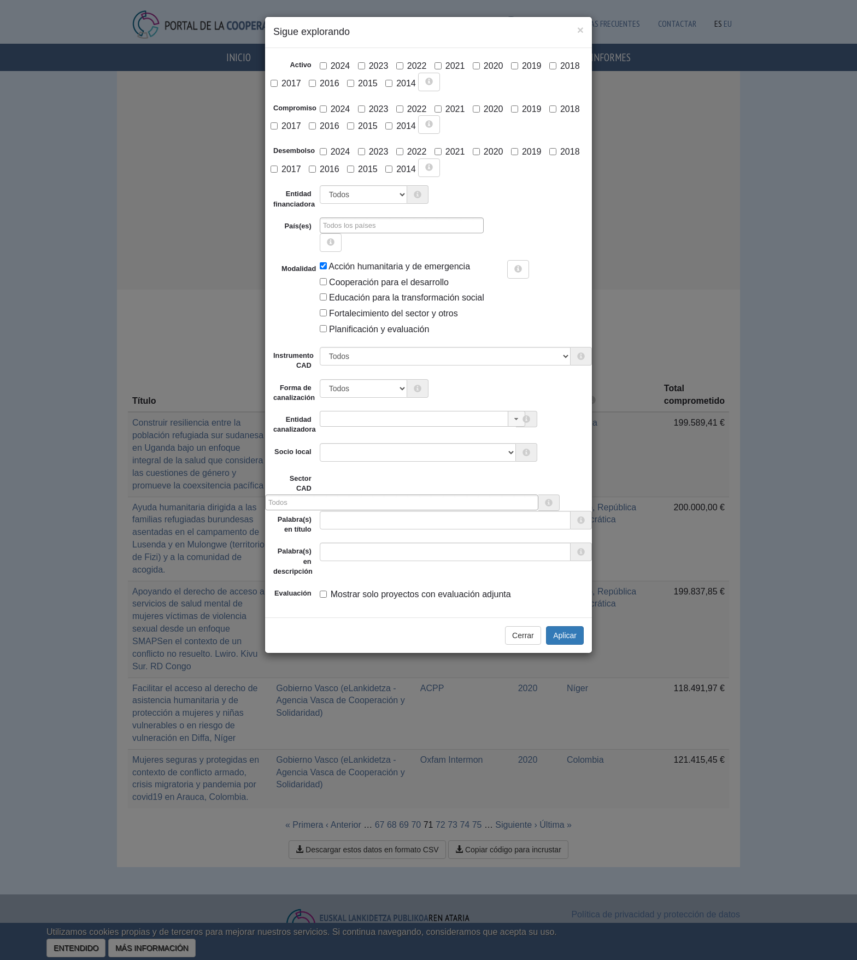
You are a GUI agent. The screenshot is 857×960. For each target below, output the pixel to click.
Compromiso (294, 108)
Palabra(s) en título (295, 524)
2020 (488, 65)
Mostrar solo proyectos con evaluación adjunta (415, 594)
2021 (450, 65)
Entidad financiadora (294, 199)
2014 (400, 83)
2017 (286, 83)
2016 (324, 83)
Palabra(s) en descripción (293, 561)
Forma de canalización (294, 393)
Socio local (293, 451)
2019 (526, 65)
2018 (564, 65)
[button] (516, 419)
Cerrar (523, 635)
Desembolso (294, 150)
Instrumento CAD (293, 360)
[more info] (429, 82)
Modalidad (285, 268)
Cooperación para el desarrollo (384, 282)
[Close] (580, 30)
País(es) (298, 226)
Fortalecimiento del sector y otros (389, 313)
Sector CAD (301, 483)
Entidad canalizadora (294, 424)
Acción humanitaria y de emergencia (395, 266)
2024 (335, 65)
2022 (411, 65)
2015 (362, 83)
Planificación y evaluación (375, 329)
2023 (373, 65)
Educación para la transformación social (402, 297)
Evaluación (293, 593)
